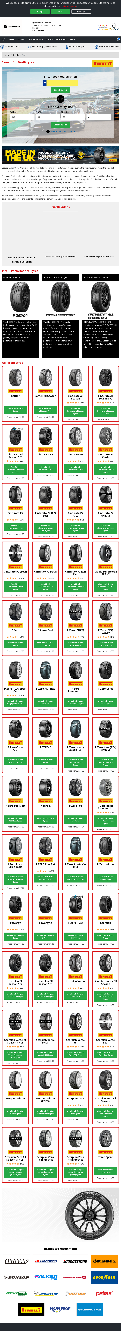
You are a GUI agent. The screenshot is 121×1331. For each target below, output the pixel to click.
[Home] (4, 39)
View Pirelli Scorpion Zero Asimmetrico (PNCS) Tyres (75, 1172)
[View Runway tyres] (60, 1309)
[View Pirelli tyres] (31, 1309)
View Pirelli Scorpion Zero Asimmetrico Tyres (45, 1172)
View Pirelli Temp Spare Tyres (105, 1170)
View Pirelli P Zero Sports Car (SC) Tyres (75, 878)
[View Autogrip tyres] (16, 1261)
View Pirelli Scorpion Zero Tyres (75, 1112)
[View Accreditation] (114, 26)
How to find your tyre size (63, 131)
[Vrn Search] (60, 83)
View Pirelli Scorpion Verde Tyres (75, 995)
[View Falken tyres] (46, 1277)
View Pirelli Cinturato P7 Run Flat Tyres (76, 586)
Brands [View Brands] (16, 55)
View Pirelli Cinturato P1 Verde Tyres (106, 469)
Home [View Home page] (6, 55)
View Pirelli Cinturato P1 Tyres (75, 468)
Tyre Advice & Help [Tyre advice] (35, 40)
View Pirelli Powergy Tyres (15, 936)
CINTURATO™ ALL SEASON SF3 (97, 322)
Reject (61, 11)
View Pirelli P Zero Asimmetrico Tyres (75, 702)
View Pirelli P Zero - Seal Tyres (45, 644)
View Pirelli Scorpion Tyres (105, 936)
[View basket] (118, 39)
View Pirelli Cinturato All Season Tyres (75, 411)
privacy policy (69, 5)
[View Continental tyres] (104, 1261)
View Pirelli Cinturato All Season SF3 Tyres (15, 469)
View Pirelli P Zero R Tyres (45, 819)
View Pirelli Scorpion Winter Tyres (15, 1112)
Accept (40, 11)
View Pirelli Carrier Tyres (15, 409)
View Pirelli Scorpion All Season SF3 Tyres (45, 995)
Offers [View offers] (72, 40)
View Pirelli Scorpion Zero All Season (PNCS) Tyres (15, 1172)
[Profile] (48, 117)
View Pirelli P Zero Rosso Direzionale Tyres (15, 879)
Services (20, 40)
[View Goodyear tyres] (104, 1277)
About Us (49, 40)
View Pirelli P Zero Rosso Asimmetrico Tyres (105, 821)
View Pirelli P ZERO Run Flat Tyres (45, 878)
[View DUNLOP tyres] (16, 1277)
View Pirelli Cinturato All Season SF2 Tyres (105, 411)
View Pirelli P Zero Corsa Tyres (105, 702)
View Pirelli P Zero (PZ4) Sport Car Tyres (15, 702)
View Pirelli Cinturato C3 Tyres (45, 468)
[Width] (22, 117)
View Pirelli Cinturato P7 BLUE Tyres (45, 586)
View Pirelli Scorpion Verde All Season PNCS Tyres (15, 1055)
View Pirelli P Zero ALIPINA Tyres (45, 702)
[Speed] (98, 117)
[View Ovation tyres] (75, 1293)
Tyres (11, 40)
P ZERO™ (11, 322)
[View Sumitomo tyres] (89, 1309)
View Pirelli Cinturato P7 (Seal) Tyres (15, 586)
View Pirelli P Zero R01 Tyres (75, 819)
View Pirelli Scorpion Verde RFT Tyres (75, 1053)
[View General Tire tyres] (75, 1277)
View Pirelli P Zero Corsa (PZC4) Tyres (15, 761)
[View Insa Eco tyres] (16, 1293)
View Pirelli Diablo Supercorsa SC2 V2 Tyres (105, 586)
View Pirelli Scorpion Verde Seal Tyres (105, 1053)
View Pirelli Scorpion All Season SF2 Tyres (15, 995)
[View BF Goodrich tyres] (46, 1261)
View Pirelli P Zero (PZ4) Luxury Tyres (105, 644)
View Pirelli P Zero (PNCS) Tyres (75, 644)
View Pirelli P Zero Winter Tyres (105, 878)
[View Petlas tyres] (104, 1293)
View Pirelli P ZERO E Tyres (45, 761)
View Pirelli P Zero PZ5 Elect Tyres (15, 819)
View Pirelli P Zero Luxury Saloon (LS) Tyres (75, 762)
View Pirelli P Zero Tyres (15, 644)
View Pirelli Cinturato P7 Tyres (15, 526)
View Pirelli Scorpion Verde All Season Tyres (105, 996)
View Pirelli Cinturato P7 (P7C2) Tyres (75, 528)
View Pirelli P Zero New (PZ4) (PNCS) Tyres (105, 762)
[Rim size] (73, 117)
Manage (81, 11)
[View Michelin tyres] (46, 1293)
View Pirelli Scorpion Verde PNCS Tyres (45, 1053)
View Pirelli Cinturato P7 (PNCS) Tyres (105, 528)
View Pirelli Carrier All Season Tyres (45, 409)
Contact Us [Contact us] (61, 40)
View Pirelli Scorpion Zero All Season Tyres (105, 1113)
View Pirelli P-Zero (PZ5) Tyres (75, 936)
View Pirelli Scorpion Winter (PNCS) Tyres (45, 1112)
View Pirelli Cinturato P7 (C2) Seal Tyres (45, 528)
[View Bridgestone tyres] (75, 1261)
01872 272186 (38, 30)
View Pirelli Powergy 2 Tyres (45, 936)
